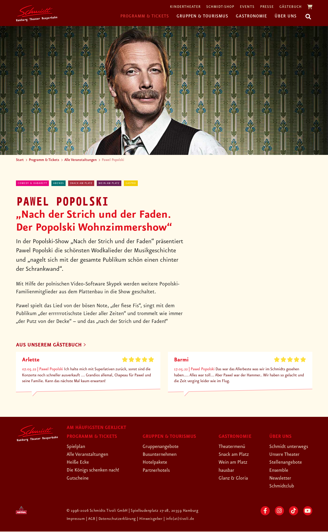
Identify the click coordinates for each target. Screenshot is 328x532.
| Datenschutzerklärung (117, 519)
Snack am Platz (81, 183)
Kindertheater (185, 7)
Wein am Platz (109, 183)
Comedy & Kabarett (32, 183)
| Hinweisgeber (151, 519)
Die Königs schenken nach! (96, 470)
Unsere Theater (286, 455)
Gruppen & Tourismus (202, 16)
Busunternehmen (161, 455)
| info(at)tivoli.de (179, 519)
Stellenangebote (287, 463)
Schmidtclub (282, 486)
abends (58, 183)
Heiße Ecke (79, 463)
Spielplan (77, 447)
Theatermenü (233, 447)
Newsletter (281, 478)
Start (20, 160)
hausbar (227, 470)
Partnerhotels (157, 470)
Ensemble (279, 470)
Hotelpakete (156, 463)
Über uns (286, 16)
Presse (267, 7)
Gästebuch (290, 7)
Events (247, 7)
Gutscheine (79, 478)
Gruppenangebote (162, 447)
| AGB (91, 519)
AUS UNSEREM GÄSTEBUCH (50, 345)
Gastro (131, 183)
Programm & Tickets (144, 16)
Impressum (76, 519)
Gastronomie (251, 16)
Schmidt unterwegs (290, 447)
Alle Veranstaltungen (80, 160)
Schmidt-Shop (220, 7)
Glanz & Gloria (235, 478)
